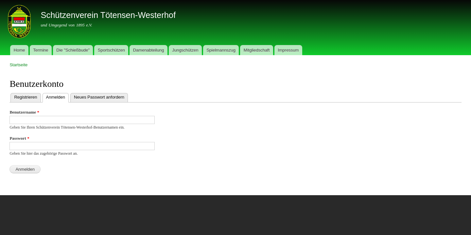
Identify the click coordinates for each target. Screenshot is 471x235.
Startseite (18, 64)
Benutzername (24, 112)
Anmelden (57, 96)
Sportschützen (111, 50)
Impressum (288, 50)
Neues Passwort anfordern (99, 97)
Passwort (19, 138)
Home (19, 50)
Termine (40, 50)
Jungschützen (185, 50)
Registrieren (25, 97)
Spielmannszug (221, 50)
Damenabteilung (148, 50)
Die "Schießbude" (73, 50)
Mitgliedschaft (257, 50)
